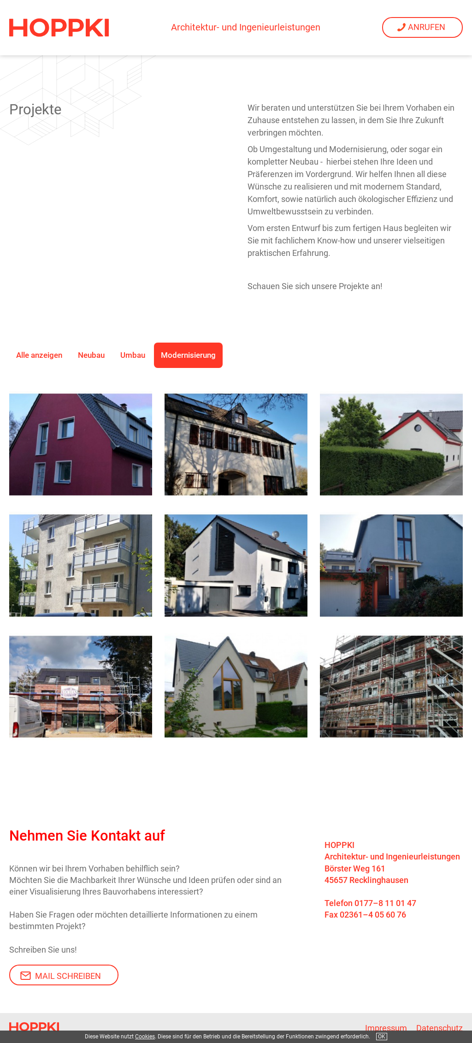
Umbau (132, 355)
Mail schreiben (68, 976)
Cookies (145, 1036)
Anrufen (426, 27)
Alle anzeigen (39, 355)
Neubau (91, 355)
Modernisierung (188, 355)
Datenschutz (439, 1028)
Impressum (386, 1028)
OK (381, 1036)
